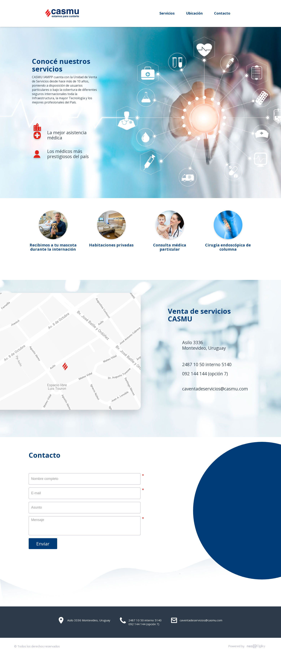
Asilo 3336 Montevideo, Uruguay (84, 620)
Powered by (247, 646)
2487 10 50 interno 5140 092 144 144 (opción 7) (141, 621)
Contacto (222, 13)
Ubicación (194, 13)
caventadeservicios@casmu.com (215, 389)
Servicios (167, 13)
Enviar (43, 543)
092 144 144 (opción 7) (205, 374)
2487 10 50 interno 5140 (206, 364)
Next (261, 235)
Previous (20, 235)
